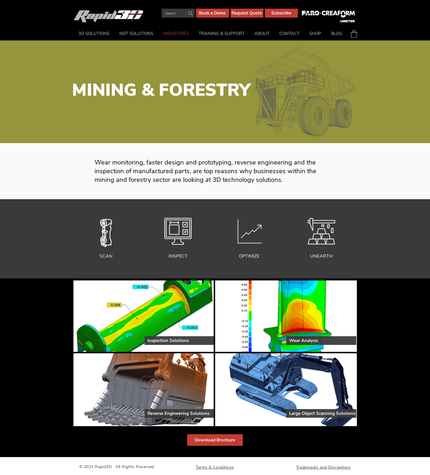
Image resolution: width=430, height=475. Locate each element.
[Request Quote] (246, 13)
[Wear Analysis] (321, 340)
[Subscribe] (281, 13)
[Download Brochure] (215, 440)
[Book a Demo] (212, 13)
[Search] (170, 13)
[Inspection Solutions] (180, 340)
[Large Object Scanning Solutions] (321, 413)
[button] (354, 34)
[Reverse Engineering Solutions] (180, 413)
